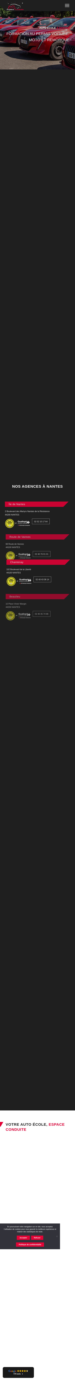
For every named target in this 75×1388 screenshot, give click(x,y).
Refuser (37, 1238)
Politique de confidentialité (30, 1245)
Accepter (23, 1238)
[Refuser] (57, 1236)
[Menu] (65, 5)
